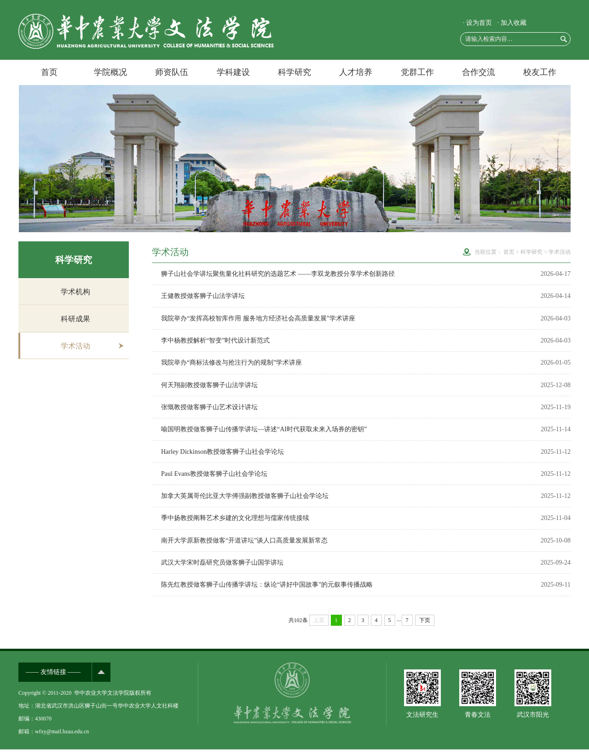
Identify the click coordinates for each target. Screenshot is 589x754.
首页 (49, 72)
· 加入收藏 (511, 22)
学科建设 (233, 72)
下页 (424, 625)
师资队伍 (171, 72)
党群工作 (417, 72)
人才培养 (355, 72)
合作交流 (478, 72)
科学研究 (294, 72)
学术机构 (75, 292)
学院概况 (110, 72)
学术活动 (75, 347)
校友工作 (539, 72)
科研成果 (75, 319)
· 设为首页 (477, 22)
